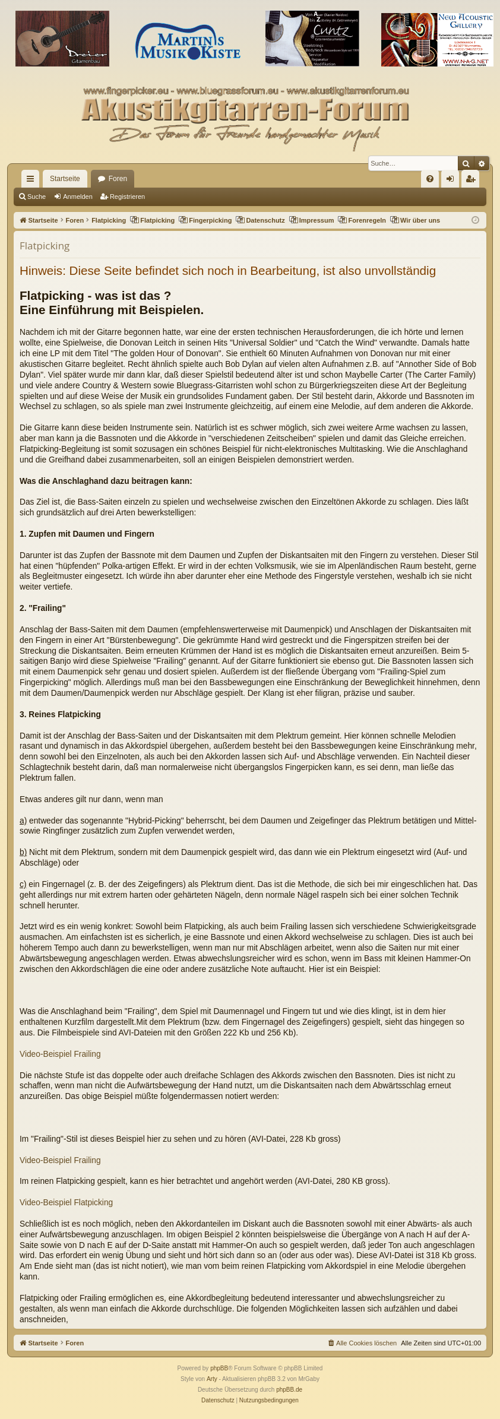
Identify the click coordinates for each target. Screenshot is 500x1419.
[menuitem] (430, 179)
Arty (212, 1379)
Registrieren (127, 196)
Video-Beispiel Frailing (60, 1054)
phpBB (219, 1368)
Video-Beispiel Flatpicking (66, 1202)
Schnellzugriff (32, 181)
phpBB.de (289, 1389)
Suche (36, 196)
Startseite (65, 179)
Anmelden (78, 196)
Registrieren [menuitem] (473, 181)
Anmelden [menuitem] (453, 181)
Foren (118, 179)
